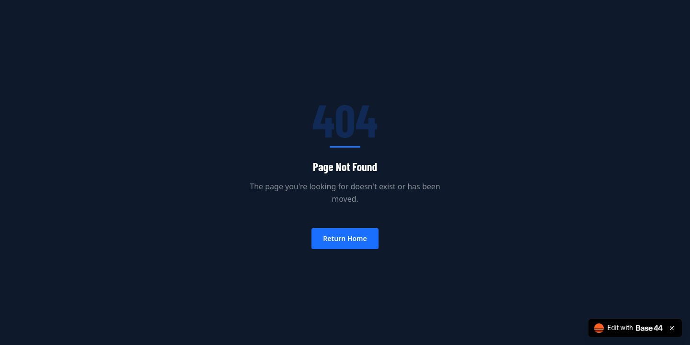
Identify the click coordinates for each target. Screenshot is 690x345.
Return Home (345, 238)
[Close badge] (671, 328)
